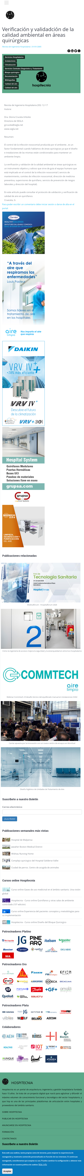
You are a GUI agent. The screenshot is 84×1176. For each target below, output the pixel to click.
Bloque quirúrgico (12, 72)
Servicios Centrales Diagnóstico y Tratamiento (23, 69)
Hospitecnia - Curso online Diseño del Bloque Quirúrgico (38, 922)
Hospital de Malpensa (21, 839)
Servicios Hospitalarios (14, 57)
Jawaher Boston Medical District (26, 846)
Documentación (11, 76)
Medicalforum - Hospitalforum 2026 (42, 604)
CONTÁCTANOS (9, 1138)
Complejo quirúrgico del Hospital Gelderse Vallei (34, 860)
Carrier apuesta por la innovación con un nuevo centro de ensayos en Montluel (42, 743)
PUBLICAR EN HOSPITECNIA (15, 1118)
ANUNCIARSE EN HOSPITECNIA (16, 1125)
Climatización (10, 65)
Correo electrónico (12, 806)
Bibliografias (10, 80)
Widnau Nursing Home (22, 853)
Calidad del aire (11, 84)
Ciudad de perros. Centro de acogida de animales (35, 867)
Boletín (33, 799)
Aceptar (7, 1171)
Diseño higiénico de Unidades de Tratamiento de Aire (42, 789)
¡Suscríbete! (9, 818)
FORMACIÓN (8, 1132)
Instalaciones (10, 61)
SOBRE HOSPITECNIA (12, 1112)
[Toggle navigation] (6, 3)
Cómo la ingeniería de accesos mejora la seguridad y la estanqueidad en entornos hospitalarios (42, 651)
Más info (42, 1164)
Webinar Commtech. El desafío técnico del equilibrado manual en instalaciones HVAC (42, 697)
